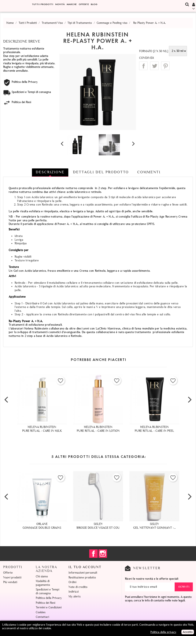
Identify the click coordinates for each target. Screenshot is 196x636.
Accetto (188, 632)
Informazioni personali (83, 572)
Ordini (72, 582)
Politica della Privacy (49, 598)
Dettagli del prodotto (101, 172)
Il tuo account (85, 567)
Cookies (40, 612)
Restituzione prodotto (82, 577)
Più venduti (10, 582)
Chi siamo (42, 576)
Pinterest (165, 66)
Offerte (84, 4)
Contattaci (42, 617)
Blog (94, 4)
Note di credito (78, 587)
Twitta (154, 66)
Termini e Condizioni (49, 607)
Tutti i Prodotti (42, 4)
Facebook (93, 553)
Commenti (148, 172)
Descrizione (50, 172)
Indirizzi (74, 591)
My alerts (75, 596)
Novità (60, 4)
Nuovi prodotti (12, 577)
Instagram (103, 553)
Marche (72, 4)
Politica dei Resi (45, 602)
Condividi (143, 66)
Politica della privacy (163, 632)
